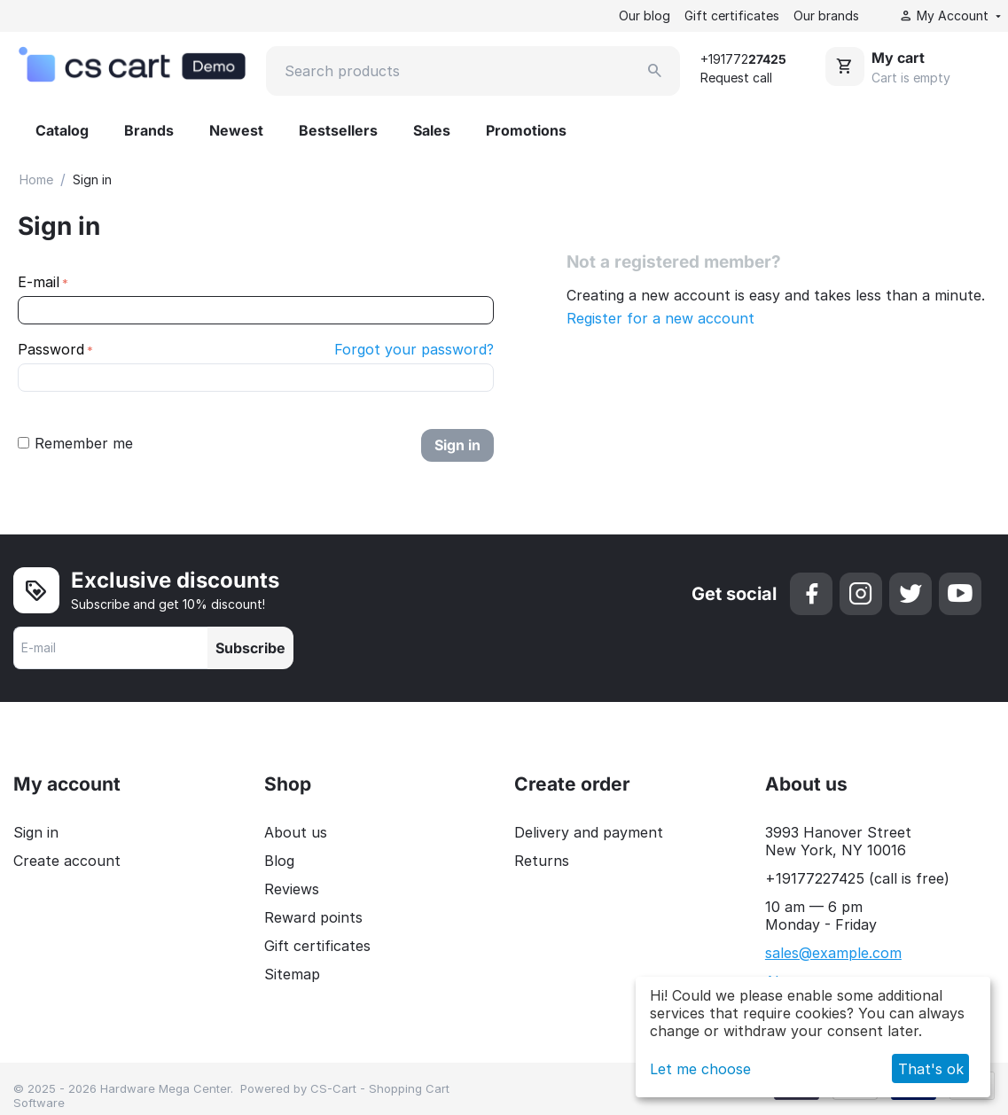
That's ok (931, 1069)
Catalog (62, 130)
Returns (541, 860)
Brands (149, 130)
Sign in (457, 445)
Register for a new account (660, 318)
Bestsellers (338, 130)
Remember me (75, 443)
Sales (431, 130)
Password (51, 349)
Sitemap (292, 974)
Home (36, 179)
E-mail (38, 282)
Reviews (291, 889)
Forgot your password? (414, 349)
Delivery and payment (588, 832)
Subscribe (250, 648)
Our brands (826, 15)
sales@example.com (833, 953)
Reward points (313, 917)
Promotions (526, 130)
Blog (279, 860)
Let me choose (700, 1069)
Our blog (644, 15)
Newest (236, 130)
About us (295, 832)
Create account (67, 860)
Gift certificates (731, 15)
